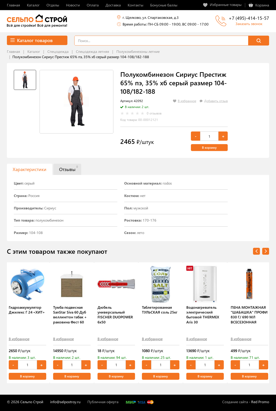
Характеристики (29, 169)
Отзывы (68, 168)
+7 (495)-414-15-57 (249, 18)
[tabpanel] (76, 102)
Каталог (33, 51)
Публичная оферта (102, 401)
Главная (13, 51)
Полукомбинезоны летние (138, 51)
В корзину (209, 147)
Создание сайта (235, 401)
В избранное (19, 338)
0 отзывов (154, 113)
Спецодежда (58, 51)
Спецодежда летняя (92, 51)
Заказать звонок (249, 23)
